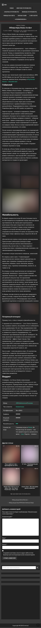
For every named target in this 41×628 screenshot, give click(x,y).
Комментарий (7, 516)
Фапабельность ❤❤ (32, 30)
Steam (30, 427)
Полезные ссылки (22, 15)
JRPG (17, 403)
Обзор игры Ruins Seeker (20, 28)
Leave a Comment (8, 30)
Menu (5, 5)
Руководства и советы (9, 15)
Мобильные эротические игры (29, 12)
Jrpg (21, 30)
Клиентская (20, 407)
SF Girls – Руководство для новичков (30, 464)
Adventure (17, 30)
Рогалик (25, 30)
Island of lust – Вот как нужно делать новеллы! (29, 487)
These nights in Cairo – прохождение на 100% (11, 464)
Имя (4, 538)
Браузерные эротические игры (11, 12)
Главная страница (20, 25)
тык (22, 434)
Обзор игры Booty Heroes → (20, 500)
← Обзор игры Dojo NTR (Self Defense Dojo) (20, 503)
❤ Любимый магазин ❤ (20, 19)
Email (4, 544)
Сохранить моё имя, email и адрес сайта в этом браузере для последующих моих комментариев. (19, 554)
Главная (12, 8)
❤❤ (17, 424)
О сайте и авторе (33, 15)
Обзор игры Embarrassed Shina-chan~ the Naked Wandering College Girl (11, 488)
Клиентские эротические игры (24, 8)
